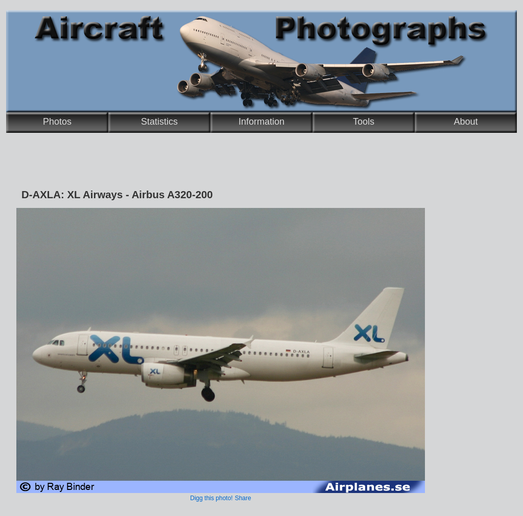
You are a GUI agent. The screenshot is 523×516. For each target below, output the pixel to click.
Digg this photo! (211, 498)
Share (243, 498)
